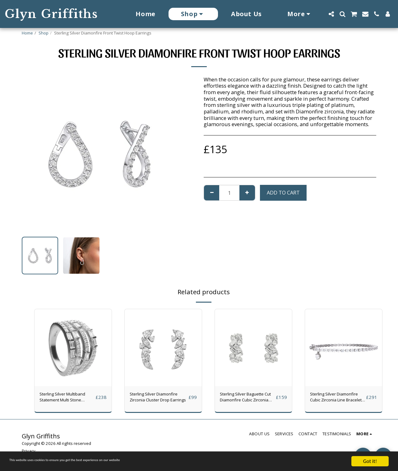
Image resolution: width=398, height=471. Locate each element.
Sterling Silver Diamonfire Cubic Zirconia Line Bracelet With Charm (336, 399)
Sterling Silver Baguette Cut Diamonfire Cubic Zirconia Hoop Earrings (241, 399)
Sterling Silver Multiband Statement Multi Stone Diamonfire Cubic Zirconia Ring (65, 399)
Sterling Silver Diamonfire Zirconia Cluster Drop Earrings (156, 399)
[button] (331, 14)
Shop (44, 33)
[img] (73, 347)
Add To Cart (283, 192)
